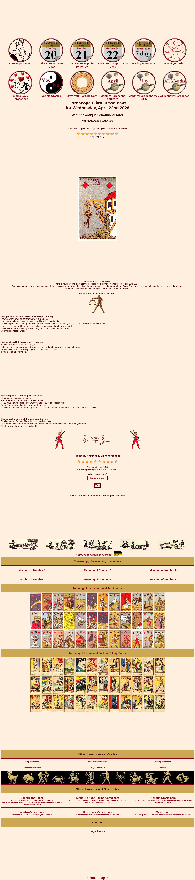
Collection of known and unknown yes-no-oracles (32, 812)
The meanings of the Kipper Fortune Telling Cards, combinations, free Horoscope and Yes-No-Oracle (97, 798)
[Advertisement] (97, 19)
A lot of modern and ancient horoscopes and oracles (97, 812)
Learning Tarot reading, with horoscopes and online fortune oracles (163, 812)
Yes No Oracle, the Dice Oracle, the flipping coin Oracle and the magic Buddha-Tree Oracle (163, 798)
